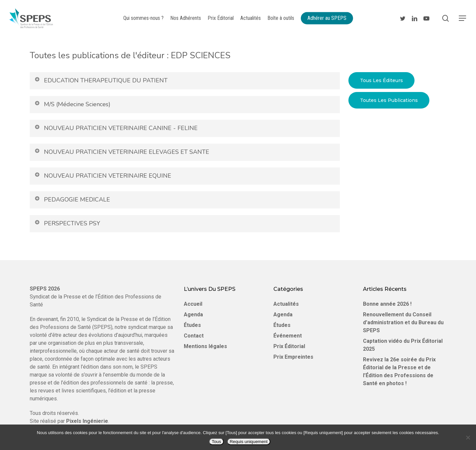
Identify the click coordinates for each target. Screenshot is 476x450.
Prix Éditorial (289, 346)
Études (192, 325)
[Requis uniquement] (467, 437)
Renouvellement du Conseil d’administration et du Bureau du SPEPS (403, 322)
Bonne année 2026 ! (387, 304)
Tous (216, 441)
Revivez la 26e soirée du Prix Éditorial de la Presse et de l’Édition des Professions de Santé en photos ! (399, 371)
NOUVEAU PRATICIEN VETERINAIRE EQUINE (102, 176)
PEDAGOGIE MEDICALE (72, 199)
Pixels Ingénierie (87, 421)
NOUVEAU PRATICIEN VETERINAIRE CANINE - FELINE (116, 128)
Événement (287, 336)
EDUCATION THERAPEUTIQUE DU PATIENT (101, 80)
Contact (194, 336)
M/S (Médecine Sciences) (72, 104)
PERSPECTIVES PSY (67, 223)
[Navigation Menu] (463, 18)
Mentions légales (205, 346)
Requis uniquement (249, 441)
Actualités (286, 304)
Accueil (193, 304)
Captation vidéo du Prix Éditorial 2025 (403, 345)
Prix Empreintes (293, 357)
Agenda (193, 314)
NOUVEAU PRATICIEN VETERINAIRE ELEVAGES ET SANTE (121, 152)
